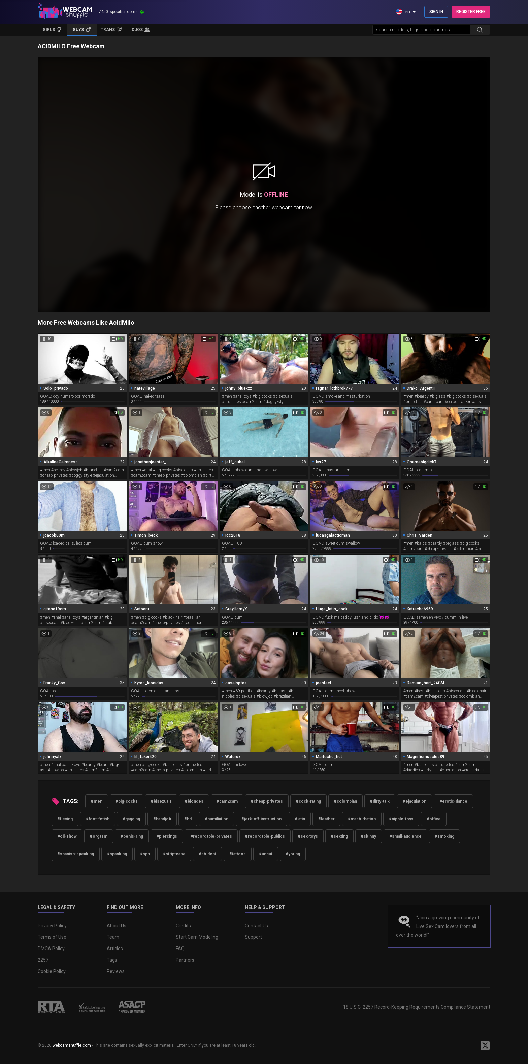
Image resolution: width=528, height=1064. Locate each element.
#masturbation (362, 819)
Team (113, 937)
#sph (145, 854)
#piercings (166, 836)
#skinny (368, 836)
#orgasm (98, 836)
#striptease (174, 854)
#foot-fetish (97, 819)
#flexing (65, 819)
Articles (115, 948)
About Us (116, 925)
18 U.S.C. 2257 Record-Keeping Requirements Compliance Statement (416, 1007)
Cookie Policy (52, 971)
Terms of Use (52, 937)
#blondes (194, 801)
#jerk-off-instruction (261, 819)
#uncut (265, 854)
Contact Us (256, 925)
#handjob (162, 819)
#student (207, 854)
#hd (188, 819)
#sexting (339, 836)
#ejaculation (414, 801)
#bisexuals (161, 801)
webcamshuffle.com (72, 1045)
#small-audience (405, 836)
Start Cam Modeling (197, 937)
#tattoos (237, 854)
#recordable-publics (265, 836)
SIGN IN (436, 11)
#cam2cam (227, 801)
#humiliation (216, 819)
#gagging (131, 819)
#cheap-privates (267, 801)
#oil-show (67, 836)
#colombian (345, 801)
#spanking (117, 854)
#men (96, 801)
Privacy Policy (52, 925)
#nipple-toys (401, 819)
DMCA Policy (51, 948)
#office (434, 819)
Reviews (116, 971)
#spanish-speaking (75, 854)
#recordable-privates (211, 836)
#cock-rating (308, 801)
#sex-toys (308, 836)
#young (293, 854)
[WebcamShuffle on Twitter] (485, 1045)
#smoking (444, 836)
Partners (185, 960)
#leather (326, 819)
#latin (300, 819)
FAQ (180, 948)
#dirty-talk (380, 801)
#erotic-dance (453, 801)
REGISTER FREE (471, 11)
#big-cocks (127, 801)
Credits (183, 925)
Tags (112, 960)
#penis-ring (132, 836)
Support (253, 937)
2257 (43, 960)
